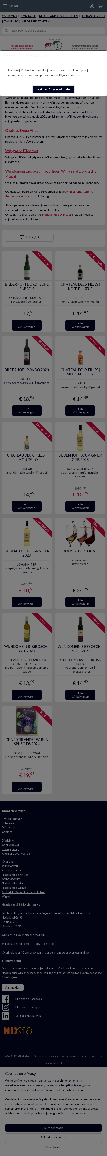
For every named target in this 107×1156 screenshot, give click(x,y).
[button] (53, 89)
